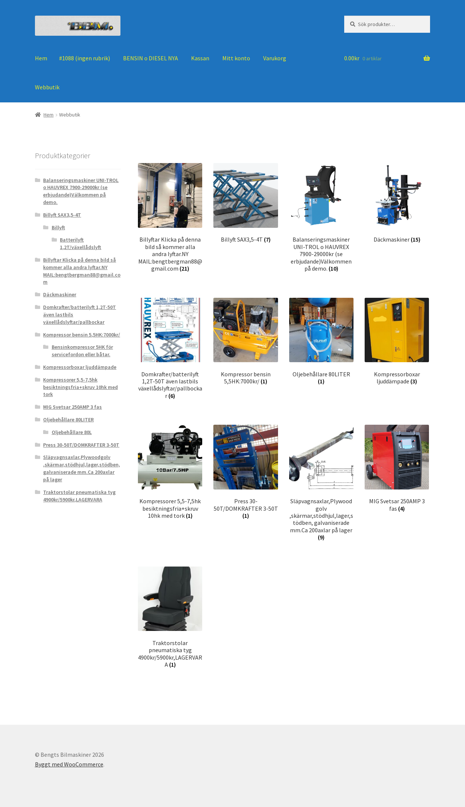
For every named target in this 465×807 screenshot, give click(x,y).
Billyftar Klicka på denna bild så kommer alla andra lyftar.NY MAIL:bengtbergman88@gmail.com (81, 270)
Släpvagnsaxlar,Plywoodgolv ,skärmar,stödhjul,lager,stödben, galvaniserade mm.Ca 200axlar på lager (81, 468)
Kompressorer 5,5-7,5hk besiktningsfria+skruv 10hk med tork (80, 387)
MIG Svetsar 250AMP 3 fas (72, 407)
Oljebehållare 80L (72, 432)
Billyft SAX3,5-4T (62, 214)
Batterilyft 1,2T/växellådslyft (80, 243)
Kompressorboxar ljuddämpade (79, 367)
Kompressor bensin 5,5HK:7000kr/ (81, 334)
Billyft (58, 227)
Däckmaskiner (59, 294)
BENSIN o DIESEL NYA (150, 58)
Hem (41, 58)
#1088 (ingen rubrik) (84, 58)
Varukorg (274, 58)
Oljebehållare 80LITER (68, 419)
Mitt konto (236, 58)
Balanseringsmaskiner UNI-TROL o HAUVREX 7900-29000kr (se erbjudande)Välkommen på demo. (81, 191)
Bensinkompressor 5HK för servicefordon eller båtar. (82, 351)
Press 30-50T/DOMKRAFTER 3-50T (81, 444)
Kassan (200, 58)
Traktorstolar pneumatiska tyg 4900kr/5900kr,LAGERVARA (79, 496)
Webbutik (47, 87)
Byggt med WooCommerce (69, 764)
